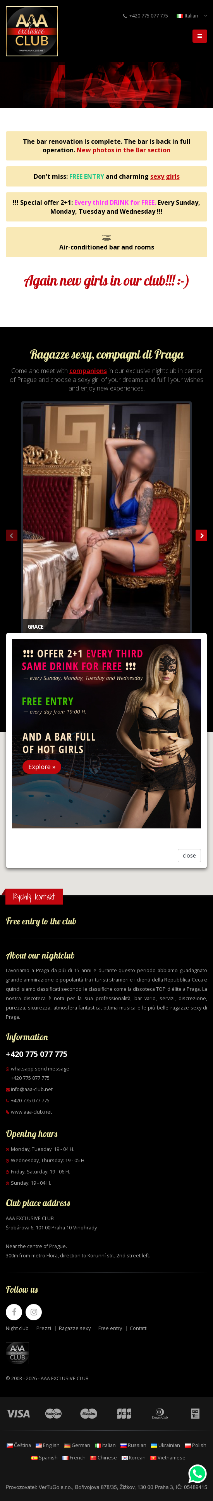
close (189, 855)
